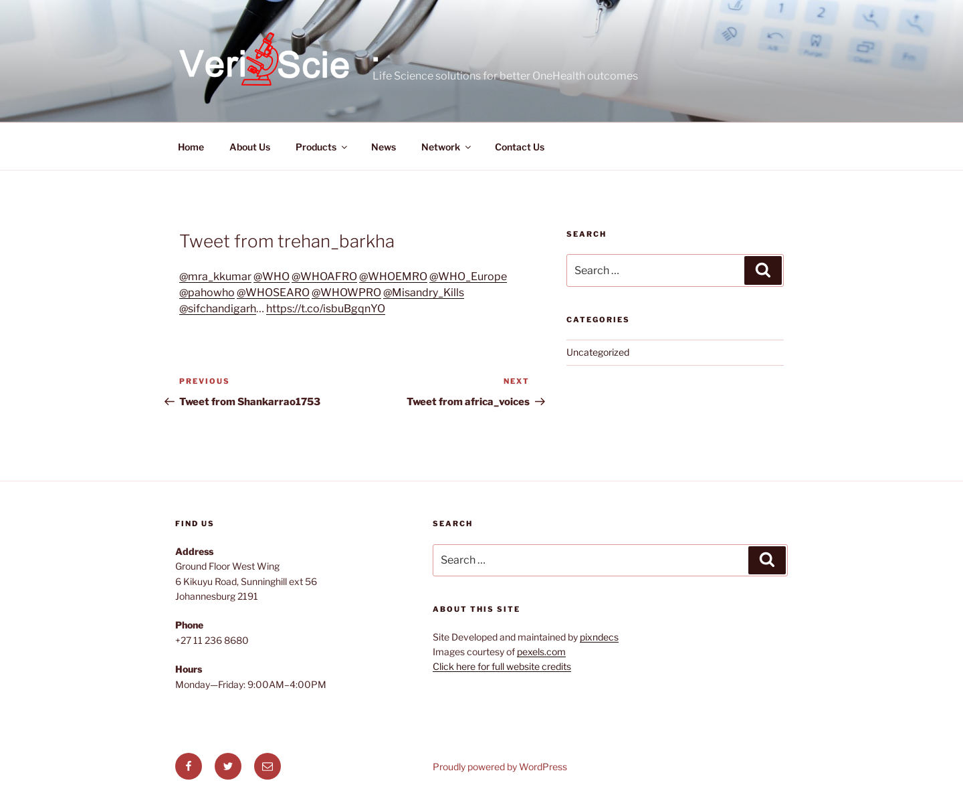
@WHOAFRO (324, 276)
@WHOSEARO (273, 292)
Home (191, 146)
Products (322, 146)
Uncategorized (597, 352)
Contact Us (519, 146)
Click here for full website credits (502, 666)
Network (447, 146)
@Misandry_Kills (423, 292)
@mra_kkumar (215, 276)
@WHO (271, 276)
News (383, 146)
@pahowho (207, 292)
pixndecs (599, 637)
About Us (249, 146)
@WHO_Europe (468, 276)
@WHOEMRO (393, 276)
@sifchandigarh (217, 308)
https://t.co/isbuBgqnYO (325, 308)
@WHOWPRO (346, 292)
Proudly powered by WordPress (500, 766)
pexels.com (541, 651)
